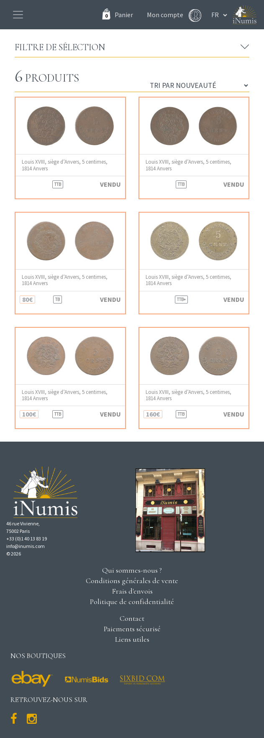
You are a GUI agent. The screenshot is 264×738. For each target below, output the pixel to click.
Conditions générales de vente (132, 580)
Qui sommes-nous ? (132, 570)
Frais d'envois (132, 591)
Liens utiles (132, 639)
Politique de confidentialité (132, 601)
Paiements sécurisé (132, 628)
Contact (132, 618)
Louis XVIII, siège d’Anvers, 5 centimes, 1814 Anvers (65, 165)
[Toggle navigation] (18, 15)
